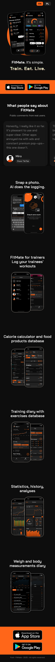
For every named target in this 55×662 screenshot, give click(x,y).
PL (47, 3)
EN (39, 3)
